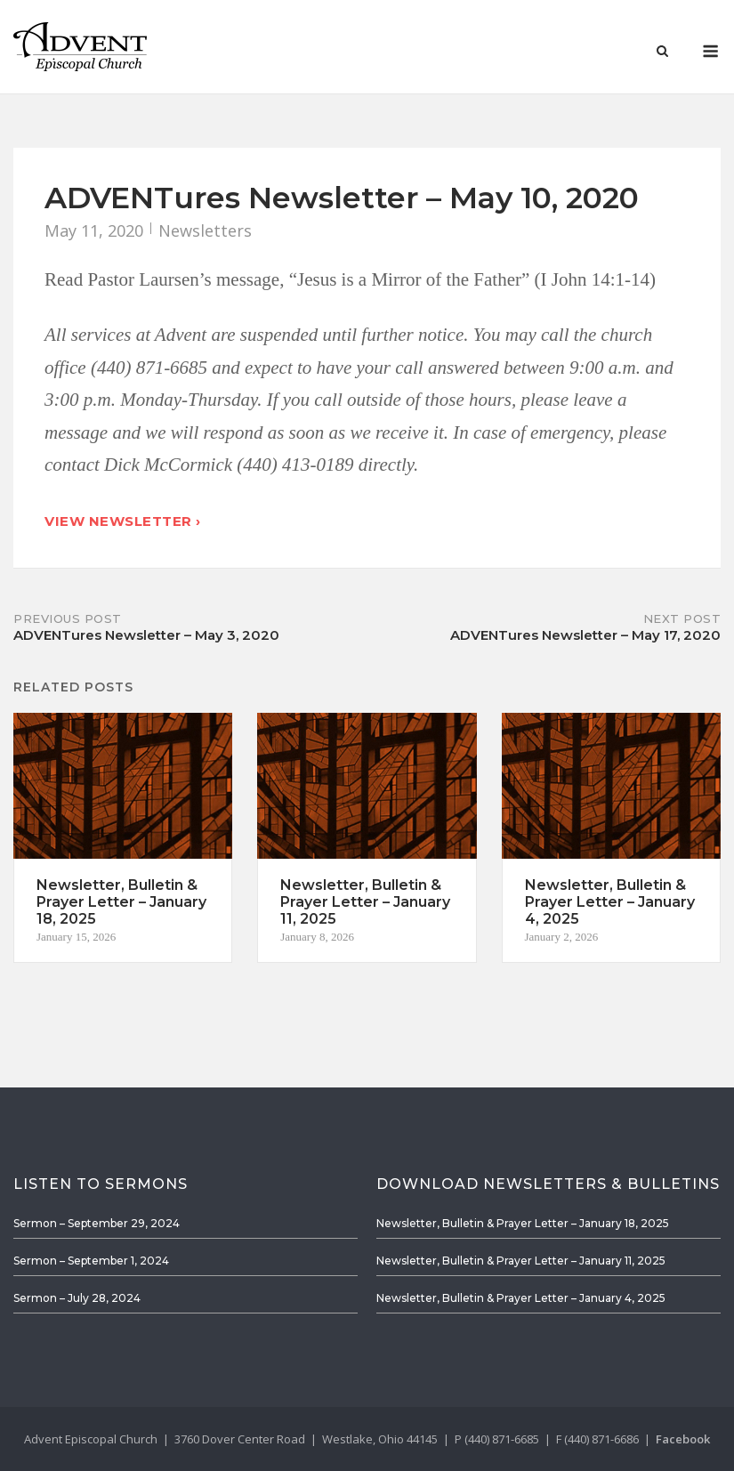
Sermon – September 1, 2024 (91, 1260)
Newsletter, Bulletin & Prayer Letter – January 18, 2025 (522, 1223)
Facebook (683, 1439)
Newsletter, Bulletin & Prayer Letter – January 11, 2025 (520, 1260)
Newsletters (205, 230)
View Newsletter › (122, 521)
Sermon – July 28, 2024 (77, 1298)
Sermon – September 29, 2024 (96, 1223)
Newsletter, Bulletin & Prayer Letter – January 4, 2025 (520, 1298)
